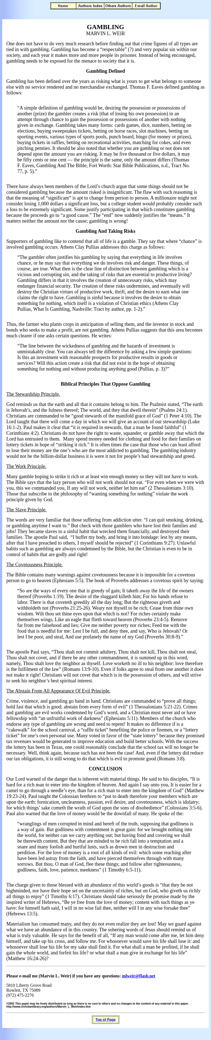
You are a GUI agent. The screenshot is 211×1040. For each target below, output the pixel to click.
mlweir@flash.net (138, 976)
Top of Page (105, 1019)
